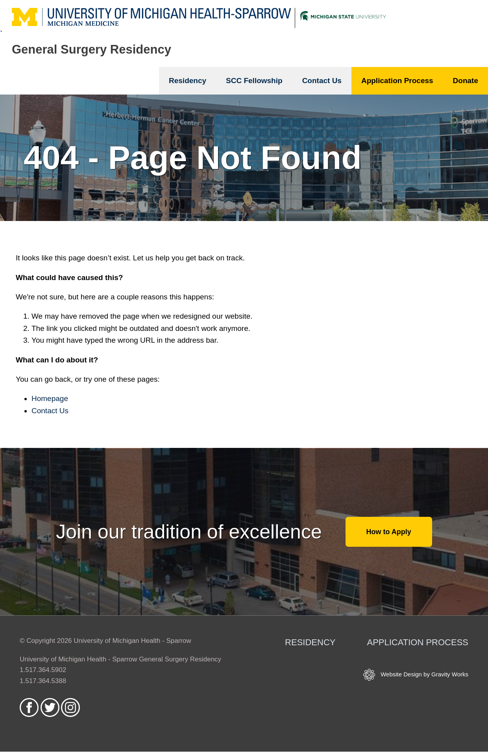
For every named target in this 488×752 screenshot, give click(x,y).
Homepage (49, 398)
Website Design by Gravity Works (415, 675)
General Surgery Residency (91, 49)
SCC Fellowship (254, 80)
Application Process (397, 80)
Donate (465, 80)
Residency (187, 80)
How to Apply (388, 532)
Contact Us (322, 80)
